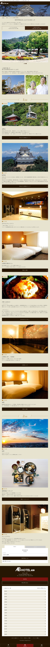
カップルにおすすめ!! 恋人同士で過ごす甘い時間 (13, 28)
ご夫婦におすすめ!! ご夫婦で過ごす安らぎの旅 (36, 28)
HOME (3, 17)
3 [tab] (26, 63)
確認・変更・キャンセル (7, 561)
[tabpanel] (25, 46)
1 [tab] (23, 63)
